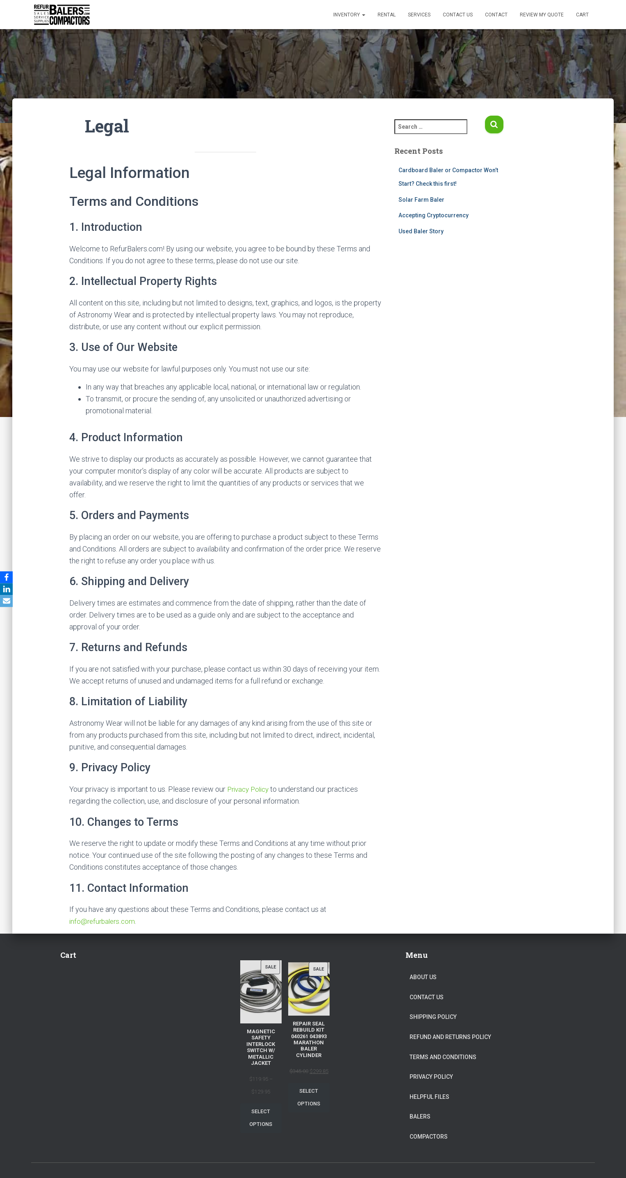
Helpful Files (429, 1096)
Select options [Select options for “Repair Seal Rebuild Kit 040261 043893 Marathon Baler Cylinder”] (308, 1097)
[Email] (8, 601)
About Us (423, 977)
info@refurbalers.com (103, 921)
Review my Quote (542, 15)
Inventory (349, 15)
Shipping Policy (433, 1017)
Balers (420, 1116)
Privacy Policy (250, 789)
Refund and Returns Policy (450, 1036)
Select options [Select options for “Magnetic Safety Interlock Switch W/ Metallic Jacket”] (260, 1117)
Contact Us (458, 15)
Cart (582, 15)
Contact (496, 15)
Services (419, 15)
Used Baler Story (421, 231)
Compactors (429, 1136)
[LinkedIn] (8, 589)
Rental (387, 15)
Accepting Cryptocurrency (433, 215)
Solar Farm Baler (421, 199)
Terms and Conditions (443, 1056)
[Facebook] (8, 577)
